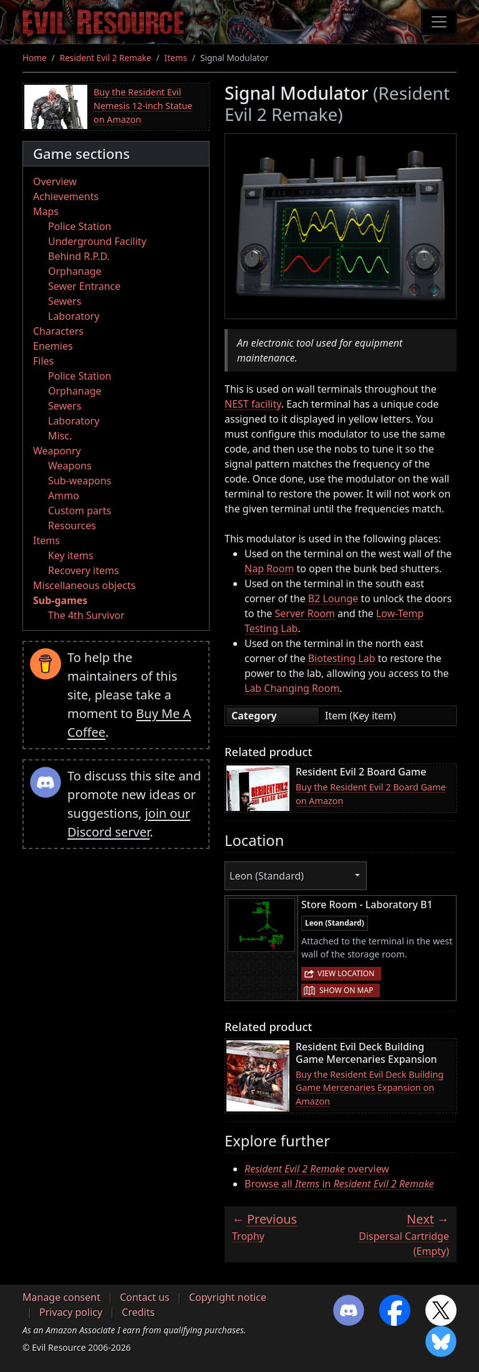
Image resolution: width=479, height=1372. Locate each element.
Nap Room (269, 568)
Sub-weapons (79, 480)
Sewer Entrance (84, 286)
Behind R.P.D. (79, 256)
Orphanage (75, 271)
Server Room (304, 613)
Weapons (70, 466)
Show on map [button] (346, 990)
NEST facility (253, 404)
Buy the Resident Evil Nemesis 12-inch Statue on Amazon (143, 105)
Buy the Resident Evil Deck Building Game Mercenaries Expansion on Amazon (369, 1087)
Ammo (63, 495)
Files (43, 361)
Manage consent (61, 1297)
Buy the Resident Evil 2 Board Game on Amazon (371, 794)
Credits (138, 1312)
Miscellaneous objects (84, 585)
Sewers (64, 301)
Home (34, 58)
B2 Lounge (333, 598)
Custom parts (79, 510)
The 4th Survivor (86, 615)
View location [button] (345, 973)
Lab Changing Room (291, 688)
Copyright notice (227, 1297)
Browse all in (339, 1184)
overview (316, 1169)
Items (176, 58)
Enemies (53, 346)
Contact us (145, 1297)
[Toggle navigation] (439, 21)
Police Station (80, 226)
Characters (58, 331)
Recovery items (83, 570)
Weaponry (57, 451)
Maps (46, 211)
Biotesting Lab (341, 658)
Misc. (60, 436)
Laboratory (73, 316)
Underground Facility (97, 241)
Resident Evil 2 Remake (106, 58)
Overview (55, 181)
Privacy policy (70, 1312)
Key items (70, 555)
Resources (72, 525)
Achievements (66, 196)
